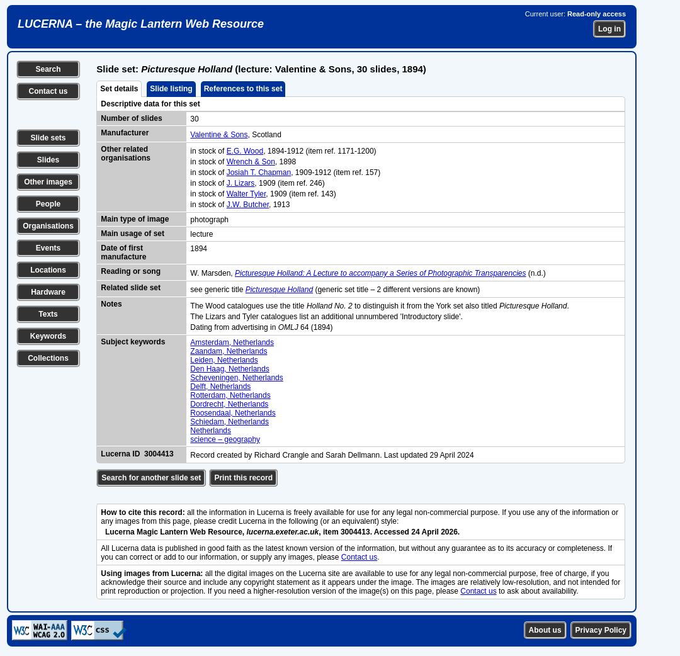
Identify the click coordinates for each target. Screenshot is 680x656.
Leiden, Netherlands (224, 360)
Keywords (48, 336)
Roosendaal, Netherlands (232, 413)
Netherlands (210, 430)
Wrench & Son (251, 161)
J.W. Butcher (248, 204)
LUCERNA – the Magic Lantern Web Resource (141, 24)
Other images (48, 182)
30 (194, 119)
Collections (48, 358)
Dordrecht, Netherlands (229, 404)
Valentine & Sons (218, 134)
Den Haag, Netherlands (229, 369)
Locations (48, 270)
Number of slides (131, 118)
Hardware (48, 292)
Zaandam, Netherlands (228, 351)
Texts (47, 314)
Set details (119, 88)
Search (47, 69)
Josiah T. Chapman (259, 172)
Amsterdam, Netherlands (232, 342)
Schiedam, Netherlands (229, 421)
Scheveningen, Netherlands (236, 377)
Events (48, 248)
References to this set (243, 88)
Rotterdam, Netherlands (230, 395)
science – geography (225, 439)
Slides (48, 160)
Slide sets (47, 137)
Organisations (48, 226)
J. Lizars (241, 183)
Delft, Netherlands (220, 386)
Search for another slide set (151, 477)
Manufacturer (125, 132)
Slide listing (171, 88)
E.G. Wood (245, 151)
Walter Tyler (246, 193)
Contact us (47, 91)
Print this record (243, 477)
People (48, 204)
